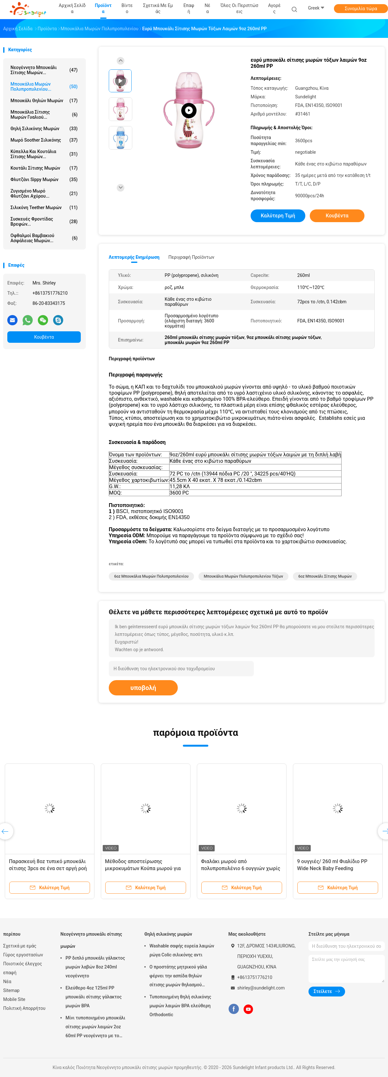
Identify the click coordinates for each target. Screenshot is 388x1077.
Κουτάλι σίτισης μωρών (44, 168)
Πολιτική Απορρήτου (24, 1008)
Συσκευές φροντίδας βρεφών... (44, 221)
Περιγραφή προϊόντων (191, 257)
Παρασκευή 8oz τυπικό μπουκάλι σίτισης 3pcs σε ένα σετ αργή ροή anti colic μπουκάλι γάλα (48, 868)
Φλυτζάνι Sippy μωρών (44, 179)
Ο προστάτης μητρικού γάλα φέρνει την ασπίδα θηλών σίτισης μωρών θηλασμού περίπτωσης (178, 976)
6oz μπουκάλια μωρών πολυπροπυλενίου (151, 576)
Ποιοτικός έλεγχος (22, 963)
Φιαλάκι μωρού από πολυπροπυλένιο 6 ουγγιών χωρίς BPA (240, 868)
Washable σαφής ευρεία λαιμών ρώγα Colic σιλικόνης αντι (181, 950)
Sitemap (11, 990)
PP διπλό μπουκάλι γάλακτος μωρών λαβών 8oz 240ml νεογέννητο (95, 966)
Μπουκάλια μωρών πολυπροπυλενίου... (44, 86)
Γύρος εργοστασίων (23, 954)
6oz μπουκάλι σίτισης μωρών (325, 576)
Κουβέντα (44, 337)
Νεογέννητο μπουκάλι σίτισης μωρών (91, 940)
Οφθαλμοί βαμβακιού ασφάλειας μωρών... (44, 238)
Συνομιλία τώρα (361, 8)
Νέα (7, 981)
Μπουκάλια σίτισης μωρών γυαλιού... (44, 114)
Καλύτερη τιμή (278, 216)
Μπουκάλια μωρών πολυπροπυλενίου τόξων (243, 576)
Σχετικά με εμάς (19, 945)
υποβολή (143, 688)
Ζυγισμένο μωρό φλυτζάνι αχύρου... (44, 193)
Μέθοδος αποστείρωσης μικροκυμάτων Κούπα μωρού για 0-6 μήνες (143, 868)
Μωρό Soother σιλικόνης (44, 140)
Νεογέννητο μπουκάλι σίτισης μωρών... (44, 70)
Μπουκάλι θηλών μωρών (44, 100)
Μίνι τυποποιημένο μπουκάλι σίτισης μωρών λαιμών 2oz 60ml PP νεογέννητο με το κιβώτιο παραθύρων (95, 1027)
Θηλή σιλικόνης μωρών (44, 128)
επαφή (10, 972)
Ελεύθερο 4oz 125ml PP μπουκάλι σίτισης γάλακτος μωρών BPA (94, 996)
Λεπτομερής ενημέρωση (134, 257)
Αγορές (274, 8)
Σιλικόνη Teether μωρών (44, 207)
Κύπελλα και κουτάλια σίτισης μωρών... (44, 154)
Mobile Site (14, 999)
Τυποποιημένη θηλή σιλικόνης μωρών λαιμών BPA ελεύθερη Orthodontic (180, 1005)
